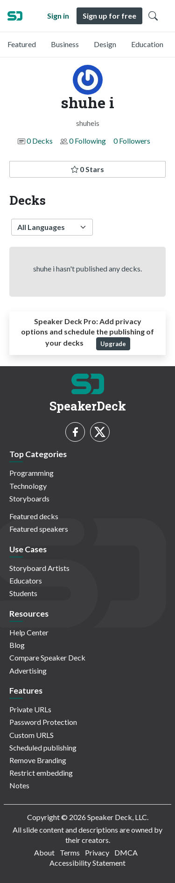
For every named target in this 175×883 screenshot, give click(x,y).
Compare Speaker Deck (47, 657)
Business (65, 44)
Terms (70, 852)
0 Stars (87, 169)
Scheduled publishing (43, 747)
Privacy (97, 852)
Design (105, 44)
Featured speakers (38, 528)
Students (23, 593)
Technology (28, 485)
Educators (25, 580)
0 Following (87, 140)
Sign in (58, 15)
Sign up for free (109, 15)
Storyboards (29, 498)
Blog (17, 644)
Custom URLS (31, 734)
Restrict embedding (41, 772)
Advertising (28, 670)
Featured (21, 44)
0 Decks (40, 140)
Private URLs (30, 709)
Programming (31, 472)
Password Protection (43, 721)
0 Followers (131, 140)
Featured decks (33, 516)
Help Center (29, 632)
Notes (19, 785)
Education (147, 44)
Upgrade (113, 344)
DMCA (126, 852)
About (44, 852)
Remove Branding (37, 760)
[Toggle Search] (153, 15)
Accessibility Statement (87, 862)
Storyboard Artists (39, 567)
